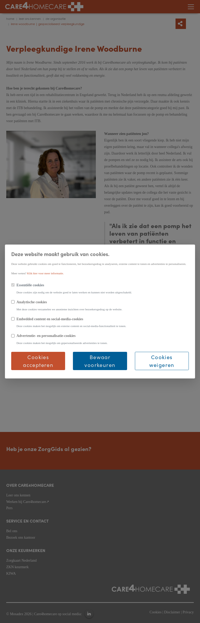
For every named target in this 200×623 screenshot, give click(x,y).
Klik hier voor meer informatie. (45, 273)
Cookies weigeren (161, 361)
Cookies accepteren (38, 361)
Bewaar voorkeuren (99, 361)
